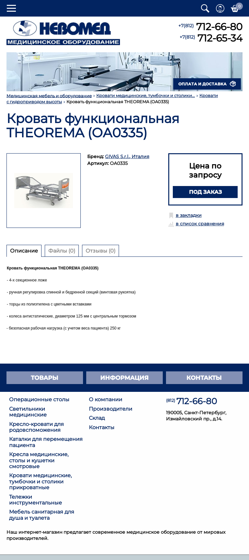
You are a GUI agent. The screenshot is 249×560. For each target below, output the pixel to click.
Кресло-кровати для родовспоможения (36, 427)
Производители (110, 409)
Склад (97, 418)
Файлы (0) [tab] (61, 250)
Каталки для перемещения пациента (46, 442)
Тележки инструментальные (35, 500)
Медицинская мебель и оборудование (49, 95)
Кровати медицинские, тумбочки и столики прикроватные (40, 481)
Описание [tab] (24, 250)
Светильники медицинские (28, 412)
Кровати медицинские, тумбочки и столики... (145, 95)
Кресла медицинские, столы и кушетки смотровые (38, 460)
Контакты (101, 427)
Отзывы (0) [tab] (100, 250)
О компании (105, 399)
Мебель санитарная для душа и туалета (41, 515)
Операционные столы (39, 399)
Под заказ (205, 192)
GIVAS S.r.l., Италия (127, 156)
